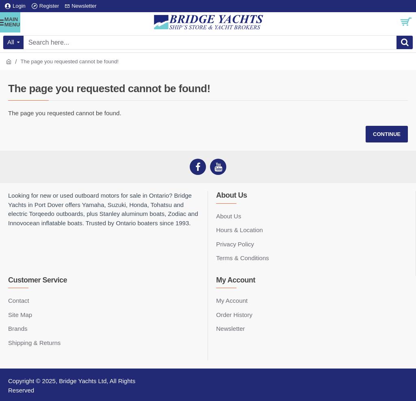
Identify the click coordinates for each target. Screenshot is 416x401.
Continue (387, 134)
